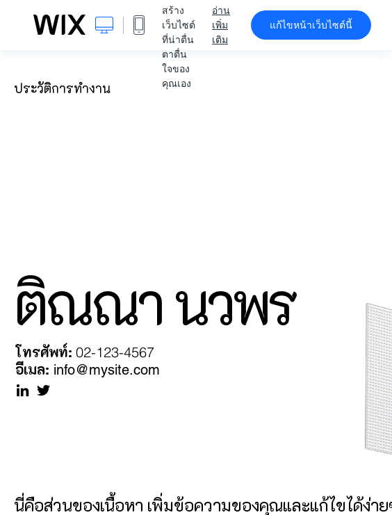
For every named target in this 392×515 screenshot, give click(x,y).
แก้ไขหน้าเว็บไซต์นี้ (311, 25)
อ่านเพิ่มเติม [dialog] (221, 25)
